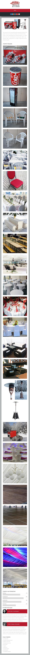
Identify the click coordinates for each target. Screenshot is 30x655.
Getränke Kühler (5, 638)
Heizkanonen (5, 647)
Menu (15, 10)
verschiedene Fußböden (7, 651)
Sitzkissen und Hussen (6, 641)
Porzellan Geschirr (6, 648)
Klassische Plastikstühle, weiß (7, 640)
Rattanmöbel (5, 644)
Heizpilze (4, 645)
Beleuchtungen (5, 650)
